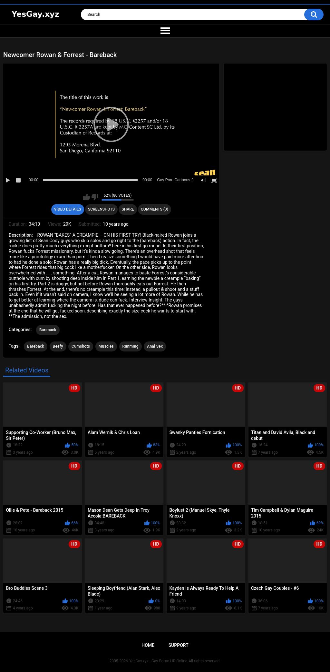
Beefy (58, 346)
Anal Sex (155, 346)
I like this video (86, 197)
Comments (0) (154, 209)
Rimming (130, 346)
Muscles (106, 346)
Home (147, 645)
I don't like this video (95, 197)
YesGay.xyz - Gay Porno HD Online (158, 661)
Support (179, 645)
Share (127, 209)
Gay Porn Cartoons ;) (175, 180)
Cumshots (81, 346)
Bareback (47, 330)
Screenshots (101, 209)
